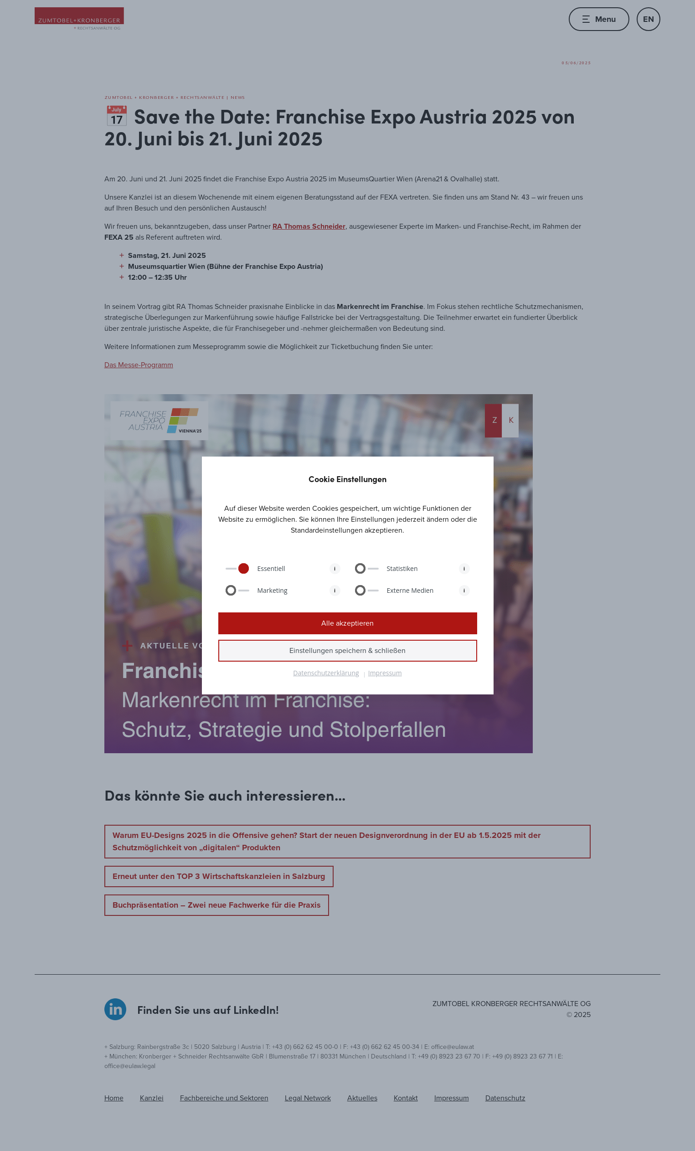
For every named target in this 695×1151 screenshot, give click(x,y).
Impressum (385, 672)
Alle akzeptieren (347, 623)
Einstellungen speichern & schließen (347, 650)
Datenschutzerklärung (326, 672)
